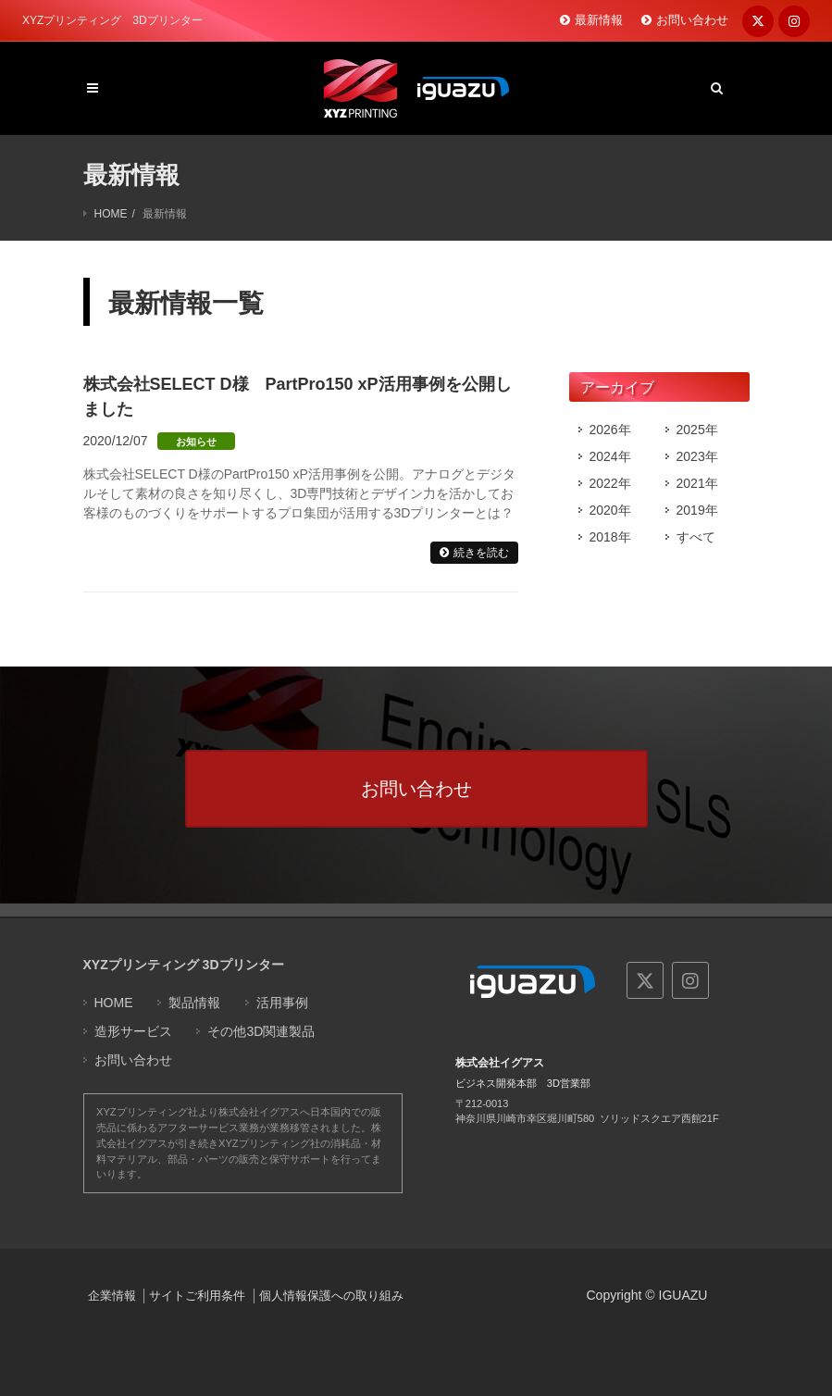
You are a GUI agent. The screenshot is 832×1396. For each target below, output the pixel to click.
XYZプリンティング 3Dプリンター (183, 964)
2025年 (697, 429)
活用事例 (282, 1002)
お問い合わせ (692, 20)
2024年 (610, 456)
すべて (696, 537)
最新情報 (599, 20)
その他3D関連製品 (261, 1031)
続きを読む (481, 552)
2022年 (610, 483)
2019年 (697, 510)
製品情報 (194, 1002)
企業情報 (112, 1296)
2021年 (697, 483)
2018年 (610, 537)
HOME (111, 213)
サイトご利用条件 (197, 1296)
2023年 (697, 456)
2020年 (610, 510)
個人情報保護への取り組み (331, 1296)
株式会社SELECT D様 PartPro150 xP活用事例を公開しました (297, 396)
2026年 (610, 429)
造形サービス (133, 1031)
